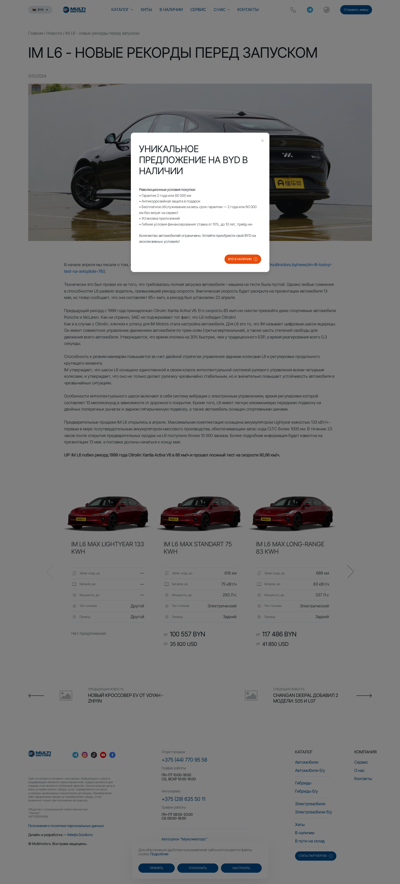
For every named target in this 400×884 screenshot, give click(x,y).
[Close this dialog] (262, 141)
